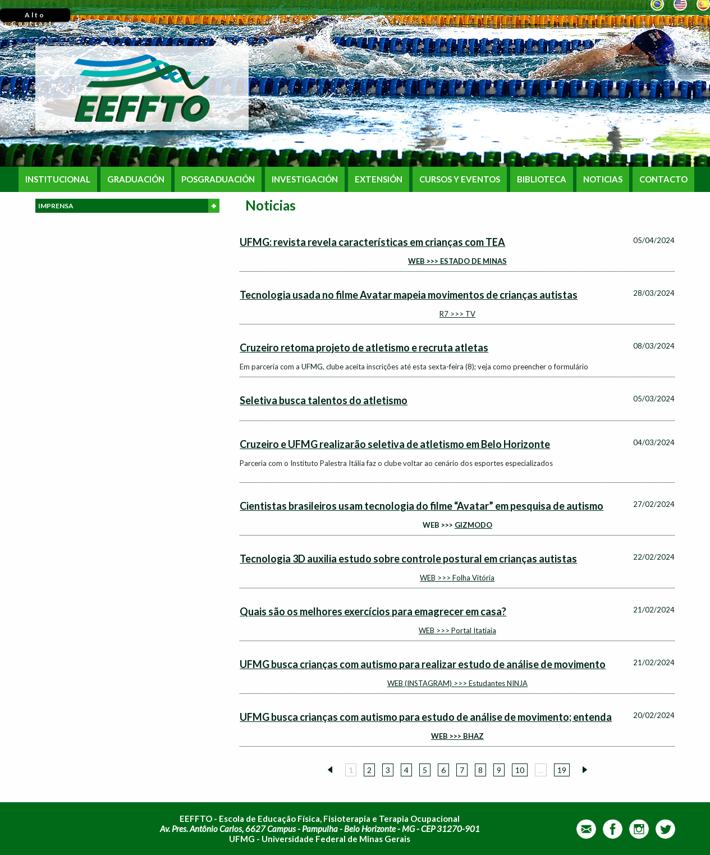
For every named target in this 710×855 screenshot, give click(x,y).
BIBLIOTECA (541, 179)
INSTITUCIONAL (57, 179)
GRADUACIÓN (135, 179)
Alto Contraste (35, 16)
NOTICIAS (602, 179)
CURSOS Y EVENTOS (459, 179)
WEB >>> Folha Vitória (457, 577)
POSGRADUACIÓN (218, 179)
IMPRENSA (128, 206)
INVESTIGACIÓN (305, 179)
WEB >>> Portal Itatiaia (457, 630)
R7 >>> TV (457, 313)
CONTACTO (663, 179)
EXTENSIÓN (378, 179)
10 (519, 770)
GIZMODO (473, 524)
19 (561, 770)
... (540, 770)
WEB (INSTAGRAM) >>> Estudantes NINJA (457, 683)
